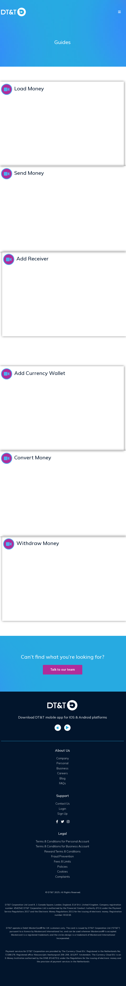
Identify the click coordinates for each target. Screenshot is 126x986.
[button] (62, 669)
